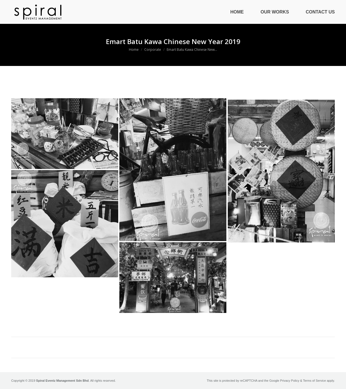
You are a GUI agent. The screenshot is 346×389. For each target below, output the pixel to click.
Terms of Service (314, 380)
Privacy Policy (289, 380)
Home (134, 49)
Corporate (152, 49)
